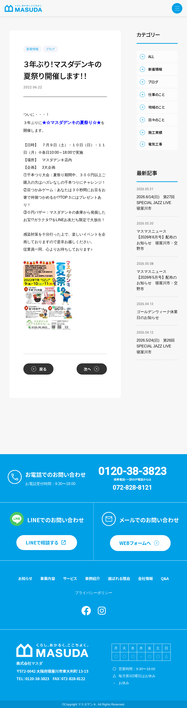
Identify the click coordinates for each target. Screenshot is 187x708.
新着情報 (32, 49)
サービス (70, 578)
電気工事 (155, 144)
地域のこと (156, 107)
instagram (102, 611)
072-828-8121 (132, 487)
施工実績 (155, 132)
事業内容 (47, 578)
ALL (151, 56)
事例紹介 (92, 578)
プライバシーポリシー (93, 593)
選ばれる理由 (119, 578)
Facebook (86, 610)
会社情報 (145, 578)
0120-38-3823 (132, 471)
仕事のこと (156, 94)
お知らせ (25, 578)
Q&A (165, 578)
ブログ (50, 49)
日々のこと (156, 119)
